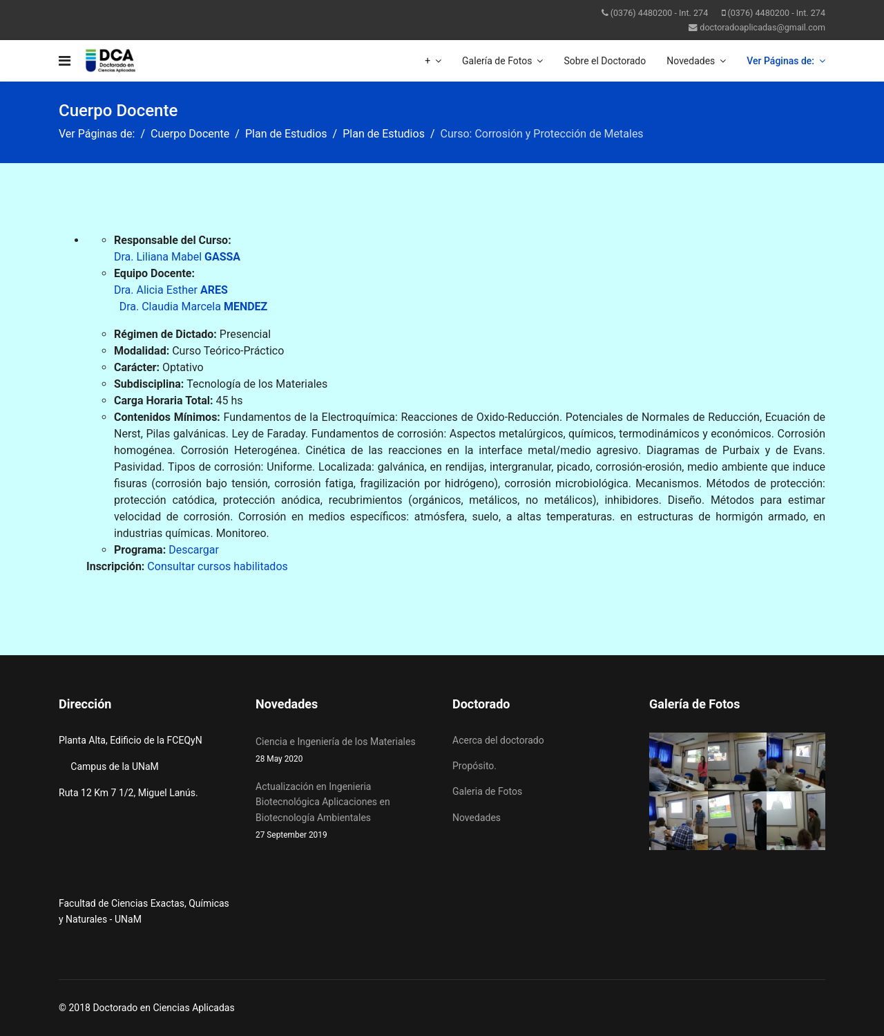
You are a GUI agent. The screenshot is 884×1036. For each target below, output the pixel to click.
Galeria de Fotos (487, 791)
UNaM (128, 919)
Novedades (690, 60)
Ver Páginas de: (780, 60)
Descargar (194, 549)
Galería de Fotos (497, 60)
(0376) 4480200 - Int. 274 (660, 13)
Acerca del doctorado (498, 740)
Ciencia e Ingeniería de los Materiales (344, 751)
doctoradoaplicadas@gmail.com (762, 27)
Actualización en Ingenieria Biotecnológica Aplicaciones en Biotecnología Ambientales (344, 811)
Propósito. (474, 765)
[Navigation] (64, 61)
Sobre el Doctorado (605, 60)
